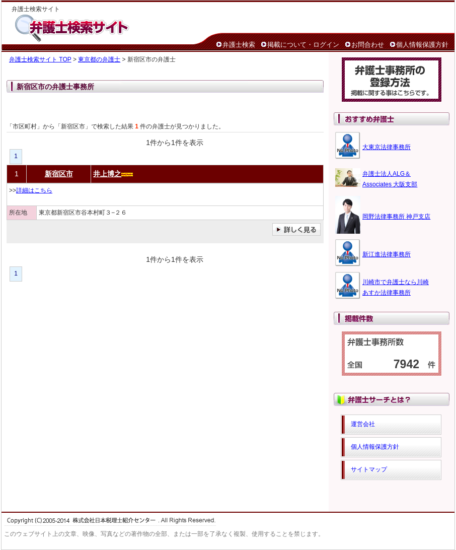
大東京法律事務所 (386, 147)
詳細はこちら (34, 190)
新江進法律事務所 (386, 254)
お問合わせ (367, 44)
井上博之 (107, 174)
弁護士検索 (238, 44)
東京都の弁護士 (99, 59)
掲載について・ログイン (303, 44)
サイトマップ (369, 469)
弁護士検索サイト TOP (40, 59)
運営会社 (363, 424)
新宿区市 (59, 174)
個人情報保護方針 (422, 44)
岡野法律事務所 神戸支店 (396, 216)
